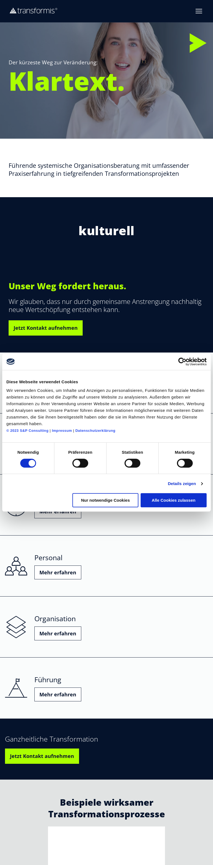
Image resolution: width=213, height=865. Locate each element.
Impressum (62, 430)
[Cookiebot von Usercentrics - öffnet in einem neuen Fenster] (182, 361)
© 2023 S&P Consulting (27, 430)
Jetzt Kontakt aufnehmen (46, 327)
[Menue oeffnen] (198, 11)
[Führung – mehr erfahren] (106, 688)
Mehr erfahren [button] (57, 572)
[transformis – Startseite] (34, 11)
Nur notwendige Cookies (105, 500)
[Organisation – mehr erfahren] (106, 627)
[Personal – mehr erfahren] (106, 566)
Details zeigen (182, 483)
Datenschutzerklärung (95, 430)
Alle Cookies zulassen (174, 500)
